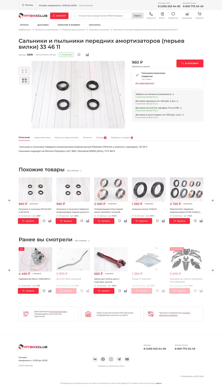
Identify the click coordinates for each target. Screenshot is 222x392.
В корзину (192, 64)
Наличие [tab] (113, 139)
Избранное (173, 17)
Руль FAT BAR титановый (69, 281)
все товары (77, 173)
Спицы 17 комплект (142, 281)
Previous (38, 95)
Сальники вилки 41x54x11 (145, 211)
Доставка (43, 27)
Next (118, 95)
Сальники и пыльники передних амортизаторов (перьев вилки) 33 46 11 (70, 214)
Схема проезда (86, 5)
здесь (159, 384)
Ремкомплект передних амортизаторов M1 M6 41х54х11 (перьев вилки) (186, 214)
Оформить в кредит (141, 67)
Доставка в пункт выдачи (158, 115)
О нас (22, 378)
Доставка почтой (157, 108)
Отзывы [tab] (131, 139)
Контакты (94, 27)
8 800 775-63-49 (193, 6)
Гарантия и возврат (69, 27)
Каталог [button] (59, 17)
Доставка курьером (155, 102)
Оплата (24, 27)
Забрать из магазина (153, 95)
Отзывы (32, 378)
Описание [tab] (27, 139)
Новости (45, 378)
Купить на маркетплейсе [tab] (84, 139)
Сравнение (187, 17)
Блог (56, 378)
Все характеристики (144, 84)
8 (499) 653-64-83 (169, 6)
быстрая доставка (58, 313)
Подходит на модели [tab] (159, 139)
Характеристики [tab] (51, 139)
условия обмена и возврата (174, 316)
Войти (162, 17)
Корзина (199, 17)
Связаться (151, 17)
